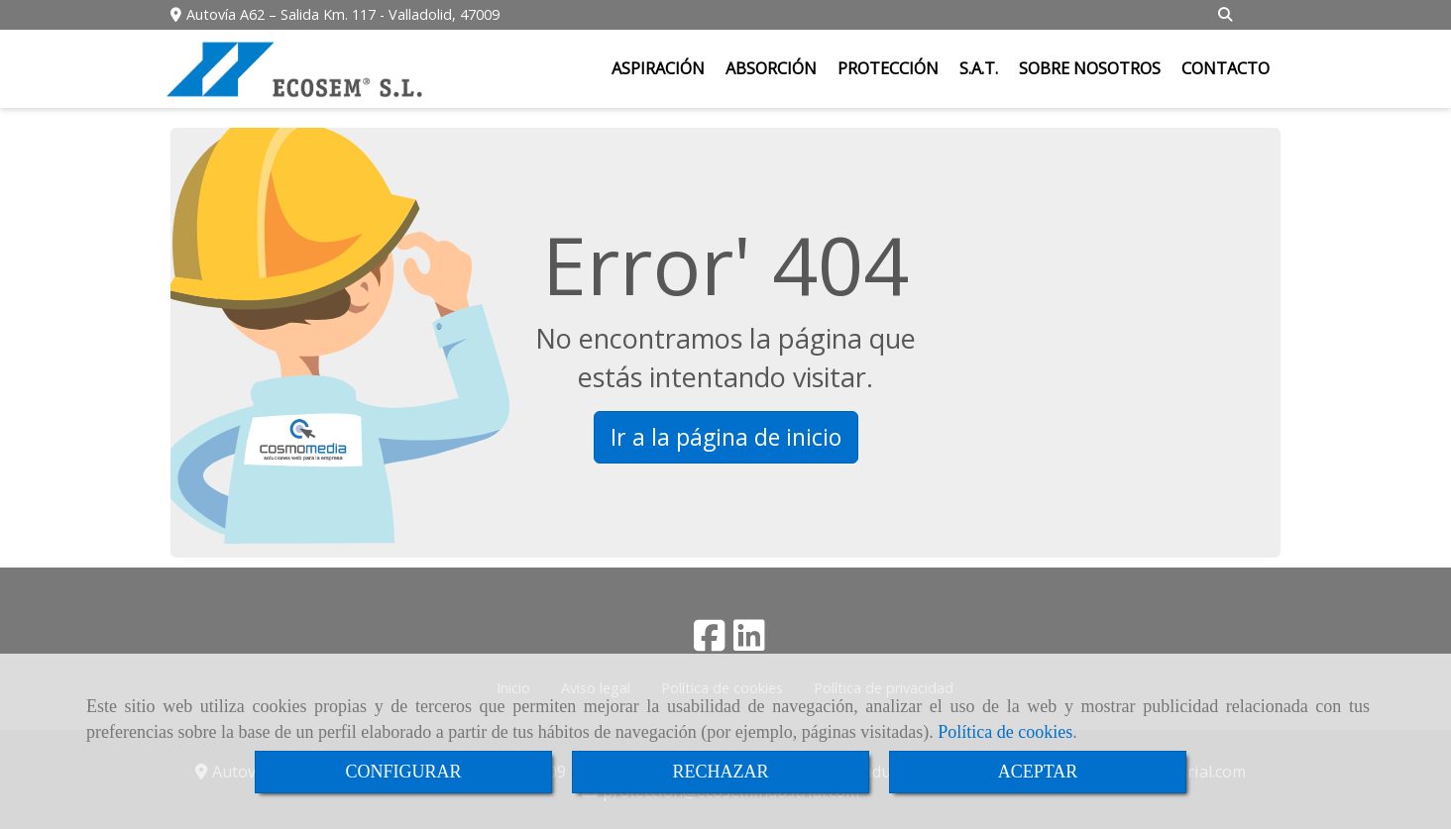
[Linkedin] (749, 642)
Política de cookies (1005, 732)
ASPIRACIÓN (658, 68)
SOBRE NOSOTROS (1090, 68)
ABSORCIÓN (771, 68)
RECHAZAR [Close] (720, 771)
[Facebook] (710, 642)
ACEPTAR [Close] (1038, 771)
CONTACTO (1225, 68)
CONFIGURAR (403, 771)
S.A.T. (978, 68)
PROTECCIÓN (888, 68)
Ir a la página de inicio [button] (726, 437)
